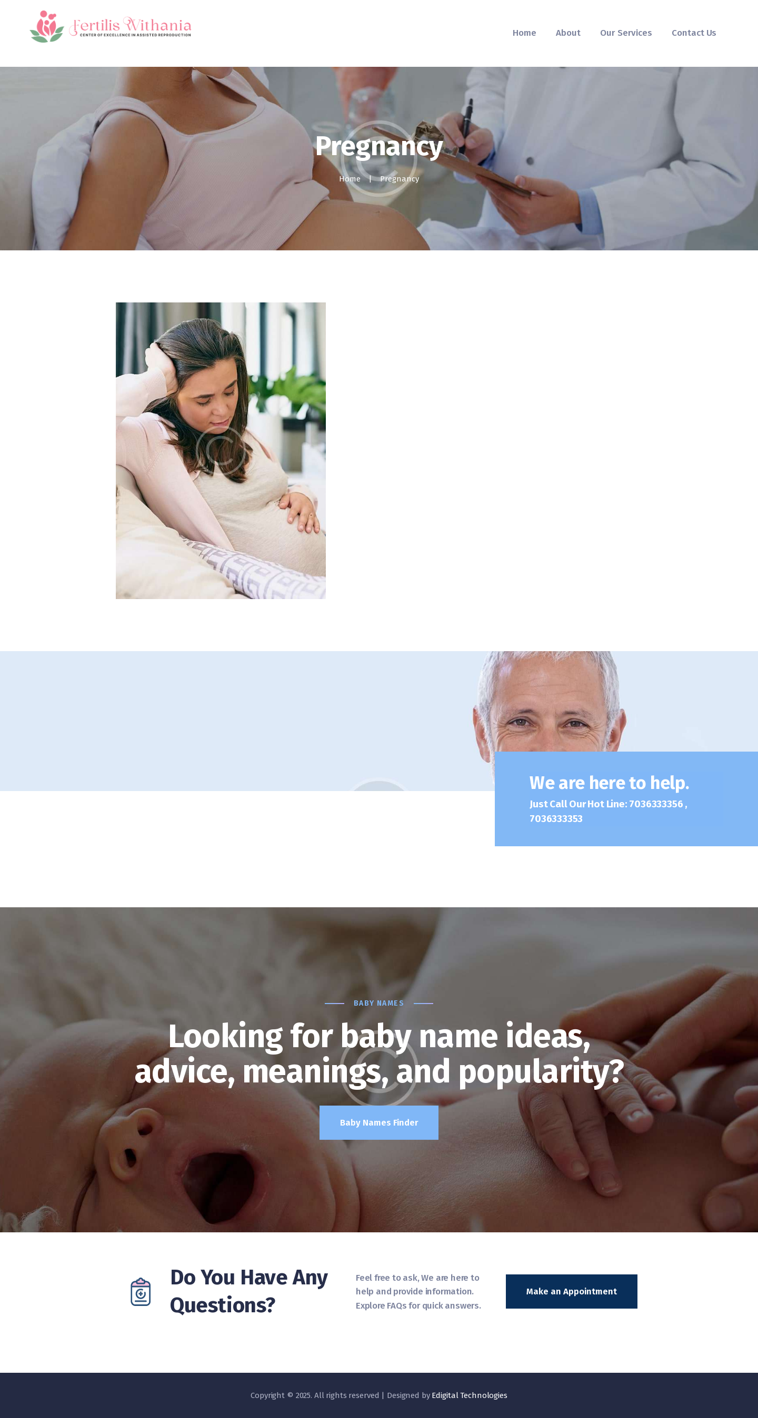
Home (350, 179)
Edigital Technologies (469, 1395)
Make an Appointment (571, 1291)
